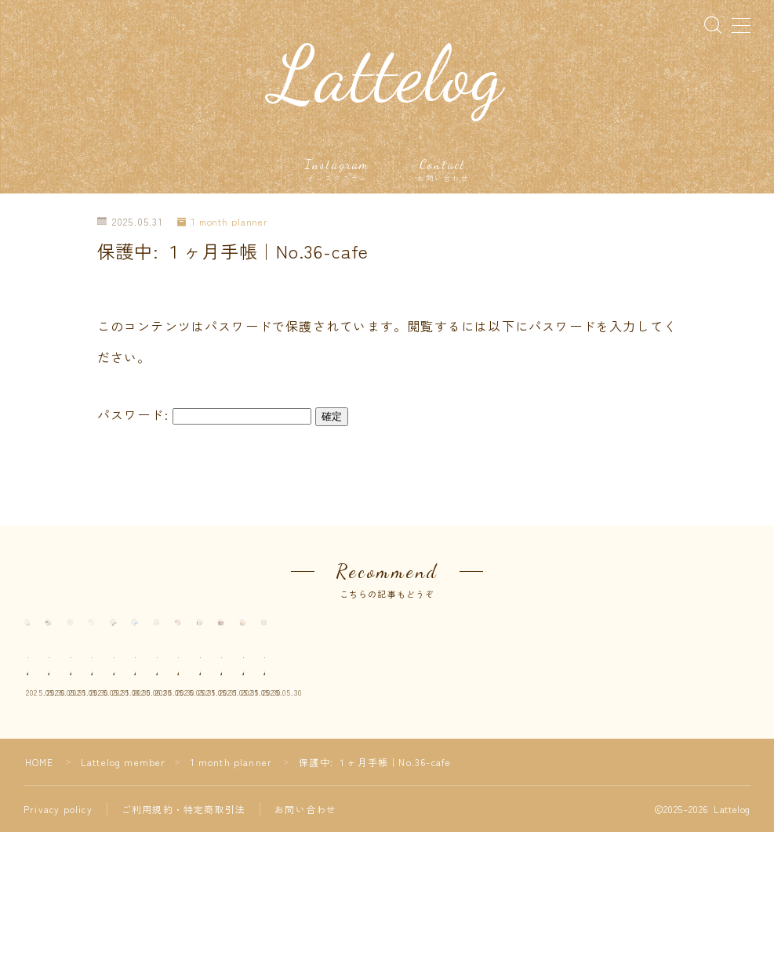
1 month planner (224, 224)
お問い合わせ (305, 946)
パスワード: (204, 416)
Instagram (337, 171)
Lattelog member (123, 899)
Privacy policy (58, 946)
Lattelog (387, 76)
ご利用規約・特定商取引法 (183, 946)
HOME (39, 899)
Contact (443, 171)
